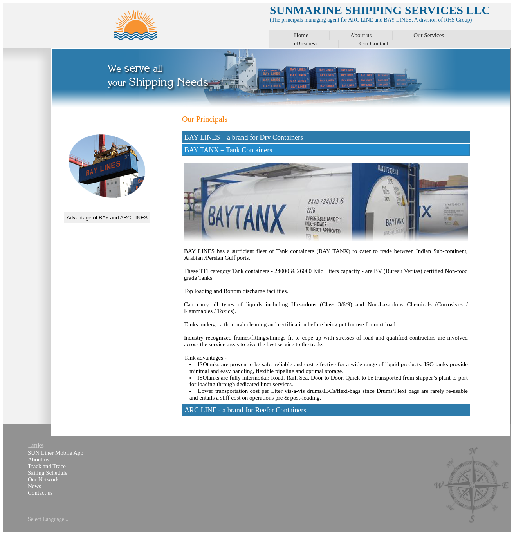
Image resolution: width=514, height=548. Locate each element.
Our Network (43, 479)
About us (361, 35)
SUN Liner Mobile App (55, 453)
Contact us (40, 493)
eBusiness (305, 43)
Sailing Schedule (47, 473)
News (34, 486)
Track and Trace (47, 466)
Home (301, 35)
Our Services (428, 35)
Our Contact (373, 43)
